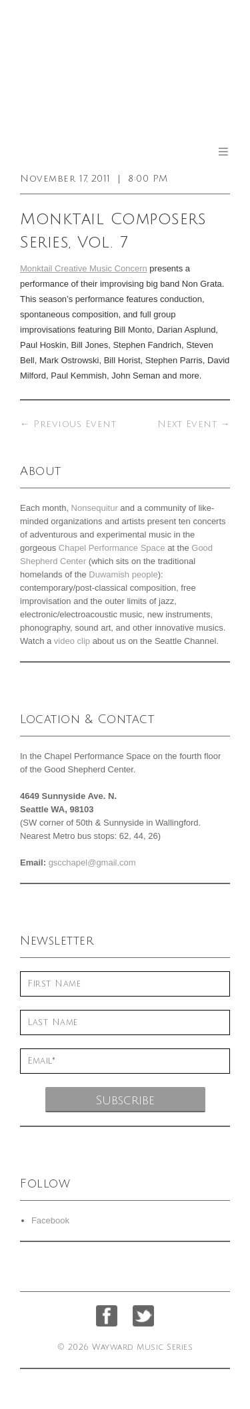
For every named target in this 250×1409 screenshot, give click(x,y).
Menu (223, 151)
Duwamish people (123, 574)
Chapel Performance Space (112, 548)
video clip (72, 641)
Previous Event (68, 424)
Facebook (50, 1220)
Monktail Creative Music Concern (83, 268)
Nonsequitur (94, 508)
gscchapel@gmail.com (92, 862)
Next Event (193, 424)
